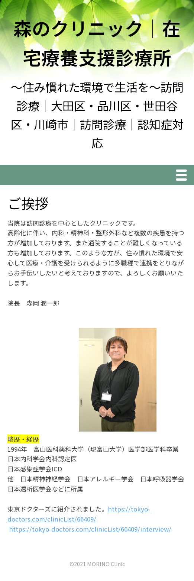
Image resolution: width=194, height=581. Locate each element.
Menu (183, 176)
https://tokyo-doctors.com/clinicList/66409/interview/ (90, 528)
